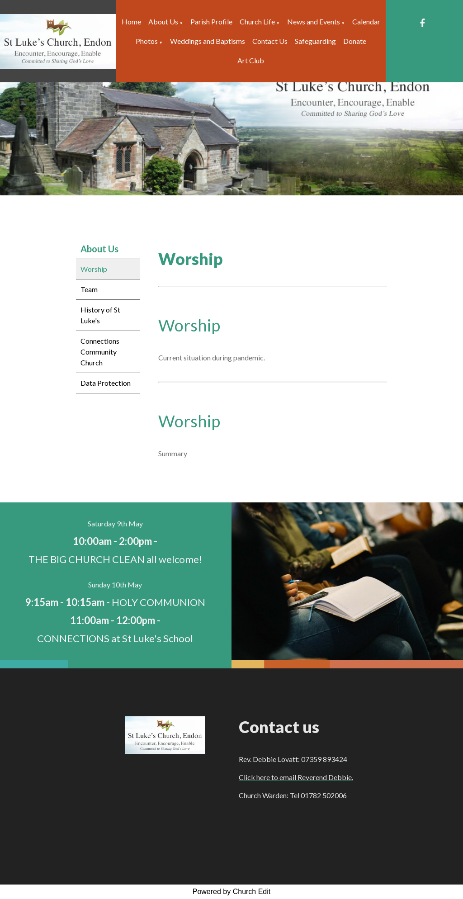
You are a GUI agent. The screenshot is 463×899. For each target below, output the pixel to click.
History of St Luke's (100, 315)
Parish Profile (211, 21)
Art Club (250, 60)
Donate (354, 41)
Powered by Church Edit (232, 891)
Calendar (366, 21)
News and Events (313, 21)
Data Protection (105, 383)
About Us (163, 21)
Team (89, 289)
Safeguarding (315, 41)
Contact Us (270, 41)
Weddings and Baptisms (207, 41)
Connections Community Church (99, 351)
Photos (147, 41)
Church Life (257, 21)
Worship (93, 269)
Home (131, 21)
